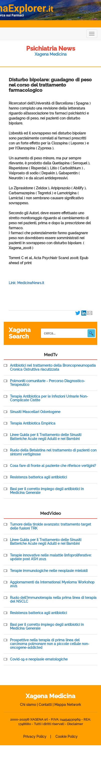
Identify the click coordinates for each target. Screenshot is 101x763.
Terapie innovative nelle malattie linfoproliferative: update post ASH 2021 (51, 557)
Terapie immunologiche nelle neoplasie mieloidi (49, 571)
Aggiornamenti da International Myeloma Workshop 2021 (52, 584)
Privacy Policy (34, 737)
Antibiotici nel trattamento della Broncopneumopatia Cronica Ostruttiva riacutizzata (53, 367)
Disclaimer (75, 724)
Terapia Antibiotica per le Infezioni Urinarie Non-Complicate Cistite (49, 398)
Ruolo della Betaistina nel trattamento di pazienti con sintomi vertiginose (53, 452)
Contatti (45, 705)
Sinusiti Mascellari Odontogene (35, 412)
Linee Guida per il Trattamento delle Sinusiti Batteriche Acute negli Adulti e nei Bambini (45, 436)
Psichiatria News (50, 48)
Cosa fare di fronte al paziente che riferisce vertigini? (53, 466)
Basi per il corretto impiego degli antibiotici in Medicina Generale (47, 491)
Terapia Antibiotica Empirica (32, 423)
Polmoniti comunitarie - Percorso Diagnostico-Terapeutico (47, 383)
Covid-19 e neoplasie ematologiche (39, 659)
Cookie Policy (66, 737)
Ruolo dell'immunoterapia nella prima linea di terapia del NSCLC (53, 599)
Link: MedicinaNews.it (26, 283)
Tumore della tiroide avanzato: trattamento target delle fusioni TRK (50, 526)
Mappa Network (67, 705)
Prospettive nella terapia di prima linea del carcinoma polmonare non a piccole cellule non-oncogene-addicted (49, 644)
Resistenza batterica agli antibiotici (38, 477)
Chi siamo (28, 705)
